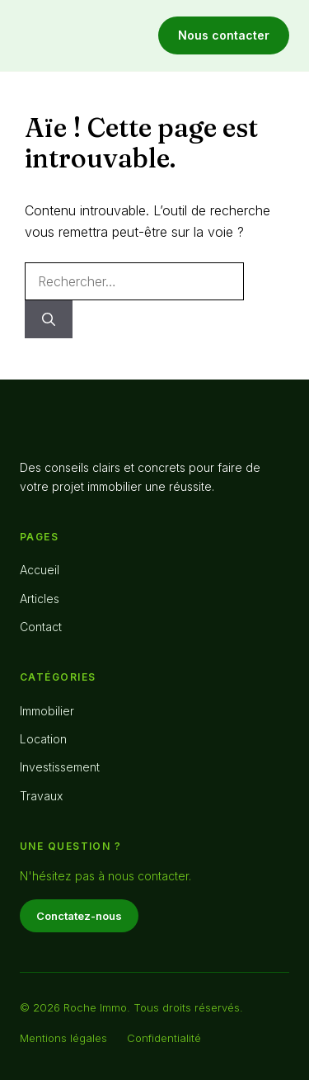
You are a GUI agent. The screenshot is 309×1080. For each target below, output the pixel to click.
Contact (41, 627)
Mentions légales (63, 1038)
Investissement (60, 767)
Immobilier (47, 711)
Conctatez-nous (79, 915)
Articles (39, 599)
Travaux (41, 796)
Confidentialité (164, 1038)
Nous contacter (223, 35)
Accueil (39, 570)
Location (43, 739)
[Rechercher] (49, 319)
